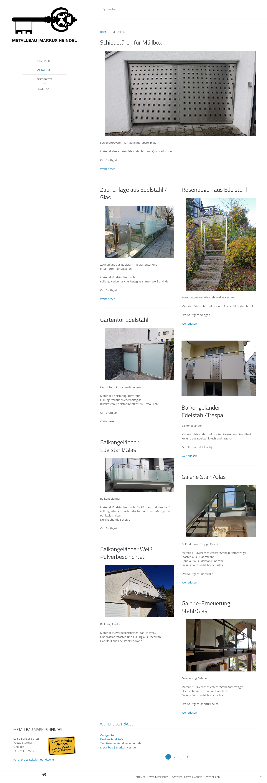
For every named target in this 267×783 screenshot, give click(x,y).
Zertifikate (44, 79)
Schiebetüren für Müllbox (131, 42)
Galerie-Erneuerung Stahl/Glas (206, 607)
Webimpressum (158, 777)
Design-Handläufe (111, 739)
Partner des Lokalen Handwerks (34, 759)
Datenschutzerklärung (187, 777)
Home (103, 32)
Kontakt (44, 88)
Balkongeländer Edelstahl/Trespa (202, 411)
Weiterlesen (108, 169)
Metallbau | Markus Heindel (118, 747)
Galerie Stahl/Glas (204, 476)
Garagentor (107, 735)
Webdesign (213, 777)
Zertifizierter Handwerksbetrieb (120, 743)
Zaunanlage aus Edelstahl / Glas (133, 193)
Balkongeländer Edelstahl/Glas (119, 446)
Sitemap (140, 777)
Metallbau (44, 70)
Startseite (44, 61)
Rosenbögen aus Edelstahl (214, 189)
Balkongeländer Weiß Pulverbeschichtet (126, 553)
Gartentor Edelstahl (124, 319)
